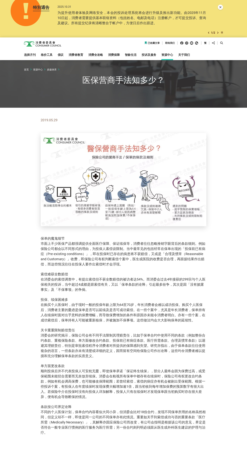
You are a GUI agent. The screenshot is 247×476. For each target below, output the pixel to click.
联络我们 (170, 43)
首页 (26, 70)
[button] (209, 33)
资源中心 (38, 70)
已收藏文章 (152, 43)
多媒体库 (52, 70)
